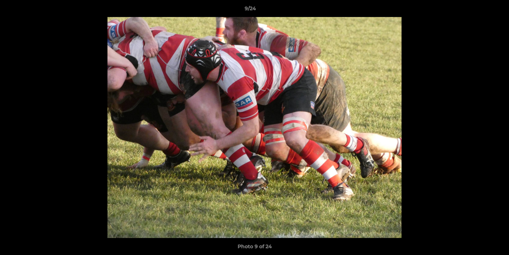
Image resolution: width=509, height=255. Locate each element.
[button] (479, 10)
